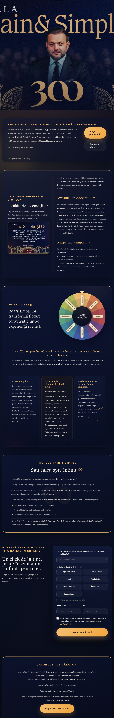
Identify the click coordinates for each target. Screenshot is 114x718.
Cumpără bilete (94, 146)
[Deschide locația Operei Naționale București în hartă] (57, 158)
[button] (82, 316)
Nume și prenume (63, 605)
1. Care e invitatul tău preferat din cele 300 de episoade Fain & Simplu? (80, 552)
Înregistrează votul (82, 632)
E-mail (86, 605)
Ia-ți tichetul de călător (57, 708)
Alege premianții (94, 133)
